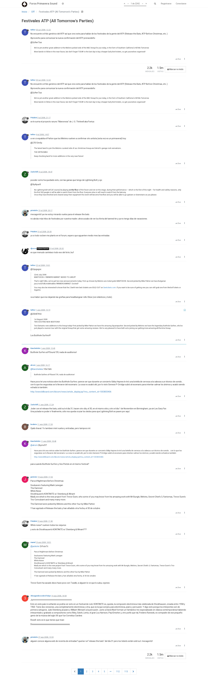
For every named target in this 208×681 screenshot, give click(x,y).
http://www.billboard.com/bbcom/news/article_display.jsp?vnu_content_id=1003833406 (70, 392)
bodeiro (33, 424)
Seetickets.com (109, 288)
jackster (33, 477)
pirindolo (34, 210)
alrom (32, 365)
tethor (33, 30)
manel (32, 542)
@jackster (35, 546)
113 (126, 671)
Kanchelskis (35, 348)
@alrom (34, 445)
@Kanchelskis (36, 369)
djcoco (33, 249)
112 (118, 671)
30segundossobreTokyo (40, 596)
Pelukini (33, 118)
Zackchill (34, 172)
